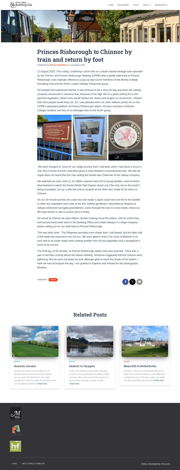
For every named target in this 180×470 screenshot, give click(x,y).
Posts (136, 5)
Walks (53, 279)
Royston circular (25, 366)
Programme (123, 5)
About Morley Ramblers (33, 464)
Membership (161, 5)
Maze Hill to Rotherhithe (140, 366)
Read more (42, 384)
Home (110, 5)
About (147, 5)
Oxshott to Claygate (82, 366)
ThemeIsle (165, 464)
